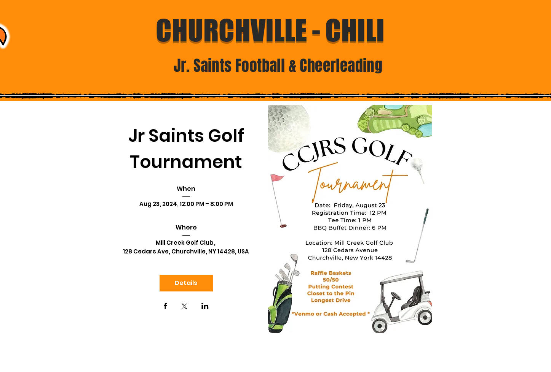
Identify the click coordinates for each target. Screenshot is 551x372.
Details (186, 283)
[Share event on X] (184, 307)
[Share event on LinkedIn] (205, 306)
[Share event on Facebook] (165, 306)
